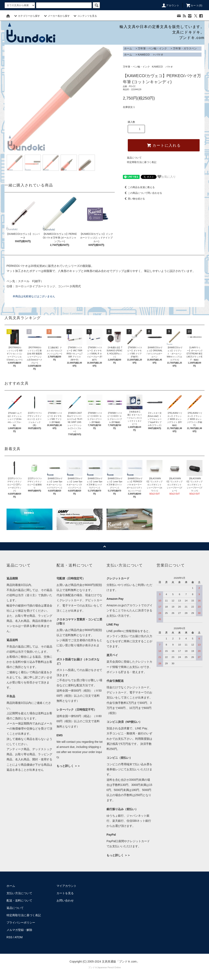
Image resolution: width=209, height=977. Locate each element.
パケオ (159, 54)
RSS (9, 937)
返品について (134, 157)
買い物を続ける (134, 198)
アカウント (170, 5)
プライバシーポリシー (21, 922)
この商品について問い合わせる (142, 193)
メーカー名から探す (56, 15)
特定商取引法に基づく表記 (141, 162)
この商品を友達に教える (139, 187)
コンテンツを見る (84, 15)
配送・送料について (19, 900)
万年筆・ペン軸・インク (152, 48)
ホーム (128, 48)
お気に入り (166, 177)
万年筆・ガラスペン (185, 48)
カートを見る (65, 893)
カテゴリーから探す (26, 15)
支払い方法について (19, 893)
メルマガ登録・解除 (19, 930)
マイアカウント (67, 885)
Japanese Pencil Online (109, 967)
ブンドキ (92, 967)
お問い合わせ (65, 900)
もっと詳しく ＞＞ (68, 765)
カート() (194, 5)
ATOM (19, 937)
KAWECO (143, 54)
